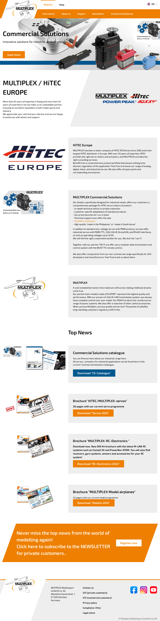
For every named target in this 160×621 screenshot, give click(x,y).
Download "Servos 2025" (93, 413)
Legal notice (89, 612)
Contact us (88, 587)
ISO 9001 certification (84, 221)
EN (150, 4)
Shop (61, 4)
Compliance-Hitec (92, 607)
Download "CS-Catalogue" (94, 373)
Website (48, 4)
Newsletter (98, 13)
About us (66, 13)
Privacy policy (90, 602)
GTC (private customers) (95, 592)
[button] (149, 42)
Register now (128, 543)
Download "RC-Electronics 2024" (98, 464)
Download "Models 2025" (93, 503)
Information (48, 13)
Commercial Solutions (122, 13)
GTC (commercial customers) (97, 597)
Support (81, 13)
